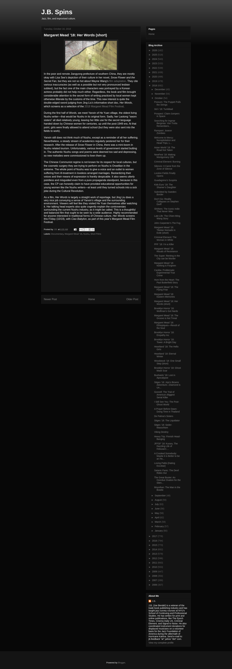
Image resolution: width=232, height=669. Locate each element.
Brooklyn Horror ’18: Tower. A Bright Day (165, 341)
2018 (155, 85)
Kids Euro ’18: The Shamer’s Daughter (165, 186)
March (158, 522)
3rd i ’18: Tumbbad (163, 109)
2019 (155, 81)
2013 (155, 553)
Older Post (132, 299)
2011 (155, 562)
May (157, 513)
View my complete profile (161, 642)
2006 (155, 584)
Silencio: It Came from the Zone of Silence (167, 167)
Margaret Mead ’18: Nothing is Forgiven (165, 264)
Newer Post (50, 299)
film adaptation (117, 81)
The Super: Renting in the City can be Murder (167, 257)
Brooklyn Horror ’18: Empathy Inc (164, 333)
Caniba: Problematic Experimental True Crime (164, 273)
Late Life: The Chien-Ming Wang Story (167, 217)
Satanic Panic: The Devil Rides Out (166, 471)
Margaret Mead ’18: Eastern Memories (164, 295)
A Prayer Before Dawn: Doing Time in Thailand (167, 410)
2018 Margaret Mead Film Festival (104, 106)
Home (91, 299)
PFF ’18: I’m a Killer (164, 244)
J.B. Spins (56, 11)
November (160, 93)
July (157, 504)
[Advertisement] (91, 266)
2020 (155, 76)
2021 (155, 72)
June (157, 508)
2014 (155, 549)
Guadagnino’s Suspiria (165, 180)
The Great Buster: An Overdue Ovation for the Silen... (167, 480)
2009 (155, 571)
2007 (155, 580)
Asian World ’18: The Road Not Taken (164, 149)
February (159, 526)
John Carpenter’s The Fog (167, 223)
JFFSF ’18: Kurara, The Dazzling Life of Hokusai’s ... (166, 446)
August (158, 500)
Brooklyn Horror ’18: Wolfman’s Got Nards (166, 309)
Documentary (57, 234)
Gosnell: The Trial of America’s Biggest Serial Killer (164, 395)
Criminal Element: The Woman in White (165, 238)
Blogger (121, 662)
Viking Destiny (161, 432)
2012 (155, 558)
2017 (155, 536)
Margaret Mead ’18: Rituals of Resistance (166, 250)
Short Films (96, 234)
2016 (155, 540)
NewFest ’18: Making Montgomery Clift (164, 156)
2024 (155, 59)
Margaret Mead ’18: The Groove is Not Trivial (166, 316)
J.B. (154, 601)
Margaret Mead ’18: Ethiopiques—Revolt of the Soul (166, 325)
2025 (155, 54)
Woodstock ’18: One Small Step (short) (167, 362)
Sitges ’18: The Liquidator (167, 420)
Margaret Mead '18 (73, 234)
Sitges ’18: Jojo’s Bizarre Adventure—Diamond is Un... (167, 385)
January (159, 530)
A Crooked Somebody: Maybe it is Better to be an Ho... (167, 456)
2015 (155, 545)
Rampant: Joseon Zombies (163, 132)
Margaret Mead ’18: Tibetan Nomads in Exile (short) (164, 230)
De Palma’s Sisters (163, 416)
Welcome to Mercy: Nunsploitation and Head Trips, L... (164, 140)
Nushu (86, 234)
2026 (155, 50)
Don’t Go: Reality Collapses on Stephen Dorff (166, 202)
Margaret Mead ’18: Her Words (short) (166, 302)
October (159, 98)
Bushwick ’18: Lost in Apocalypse (164, 376)
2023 (155, 63)
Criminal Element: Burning (167, 161)
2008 (155, 576)
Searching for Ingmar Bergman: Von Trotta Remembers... (165, 123)
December (160, 89)
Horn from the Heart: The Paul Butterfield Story (166, 281)
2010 (155, 567)
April (157, 517)
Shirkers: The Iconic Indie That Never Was (167, 210)
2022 (155, 68)
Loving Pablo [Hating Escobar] (164, 464)
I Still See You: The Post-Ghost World (166, 403)
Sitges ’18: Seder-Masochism (163, 426)
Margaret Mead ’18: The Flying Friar (166, 288)
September (160, 495)
